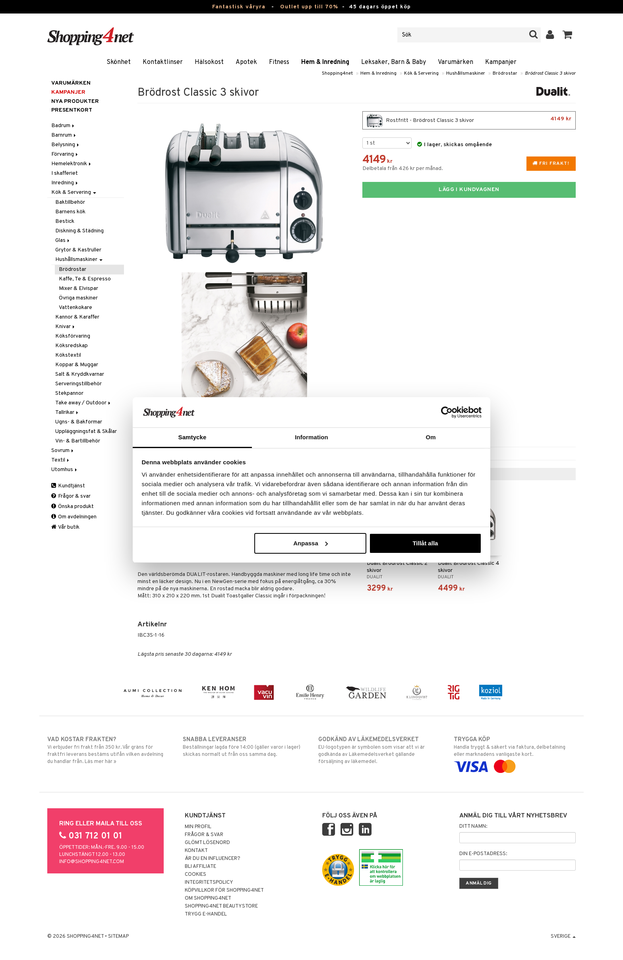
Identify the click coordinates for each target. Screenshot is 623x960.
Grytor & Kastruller (78, 250)
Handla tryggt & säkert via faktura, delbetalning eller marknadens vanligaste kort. (515, 753)
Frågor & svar (71, 496)
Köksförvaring (72, 336)
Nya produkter (75, 101)
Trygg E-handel (206, 914)
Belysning (65, 144)
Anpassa (310, 543)
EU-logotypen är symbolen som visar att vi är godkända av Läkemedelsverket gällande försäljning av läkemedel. (379, 750)
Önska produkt (72, 506)
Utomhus (64, 469)
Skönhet (118, 62)
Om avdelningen (74, 517)
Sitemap (118, 936)
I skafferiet (64, 173)
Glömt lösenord (207, 843)
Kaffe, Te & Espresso (85, 279)
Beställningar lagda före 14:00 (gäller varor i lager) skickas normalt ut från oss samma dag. (244, 747)
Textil (60, 460)
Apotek (246, 62)
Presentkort (71, 110)
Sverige (563, 936)
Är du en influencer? (212, 859)
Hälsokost (209, 62)
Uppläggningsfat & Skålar (86, 431)
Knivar (65, 326)
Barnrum (64, 135)
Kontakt (196, 851)
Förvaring (65, 154)
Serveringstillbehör (78, 384)
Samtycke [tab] (192, 437)
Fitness (279, 62)
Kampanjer (501, 62)
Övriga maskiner (78, 298)
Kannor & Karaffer (77, 317)
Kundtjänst (68, 486)
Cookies (195, 874)
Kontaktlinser (163, 62)
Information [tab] (311, 437)
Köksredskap (71, 345)
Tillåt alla (425, 543)
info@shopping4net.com (91, 862)
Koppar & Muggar (76, 364)
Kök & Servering (421, 73)
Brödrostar (505, 73)
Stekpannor (69, 393)
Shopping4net (337, 73)
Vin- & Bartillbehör (77, 441)
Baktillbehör (70, 202)
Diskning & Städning (79, 231)
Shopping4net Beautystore (221, 906)
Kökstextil (68, 355)
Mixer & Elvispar (78, 288)
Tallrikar (67, 412)
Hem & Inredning (325, 62)
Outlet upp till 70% (309, 7)
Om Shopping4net (208, 898)
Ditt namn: (473, 826)
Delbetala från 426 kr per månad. (402, 168)
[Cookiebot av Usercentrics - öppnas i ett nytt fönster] (447, 412)
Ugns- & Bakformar (78, 422)
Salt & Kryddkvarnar (79, 374)
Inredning (65, 183)
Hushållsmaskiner (465, 73)
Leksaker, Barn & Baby (393, 62)
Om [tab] (430, 437)
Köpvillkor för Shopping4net (224, 890)
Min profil (198, 827)
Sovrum (63, 450)
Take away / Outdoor (83, 403)
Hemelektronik (71, 163)
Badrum (63, 125)
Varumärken (455, 62)
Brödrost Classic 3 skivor (550, 73)
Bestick (64, 221)
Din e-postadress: (483, 854)
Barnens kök (70, 212)
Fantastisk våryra (238, 7)
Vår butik (65, 527)
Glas (63, 240)
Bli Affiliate (200, 866)
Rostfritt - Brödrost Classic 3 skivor (469, 120)
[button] (567, 34)
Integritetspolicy (209, 882)
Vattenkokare (75, 307)
